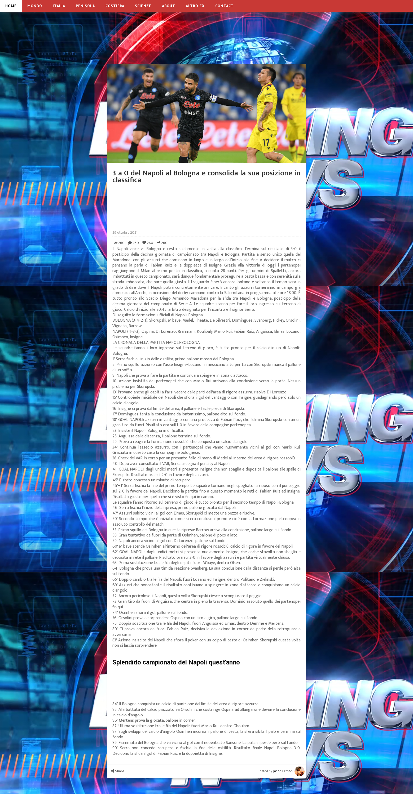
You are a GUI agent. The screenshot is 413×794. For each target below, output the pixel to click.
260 (119, 243)
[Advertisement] (206, 45)
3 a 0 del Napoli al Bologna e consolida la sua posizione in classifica (206, 176)
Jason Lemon (283, 771)
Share (117, 771)
